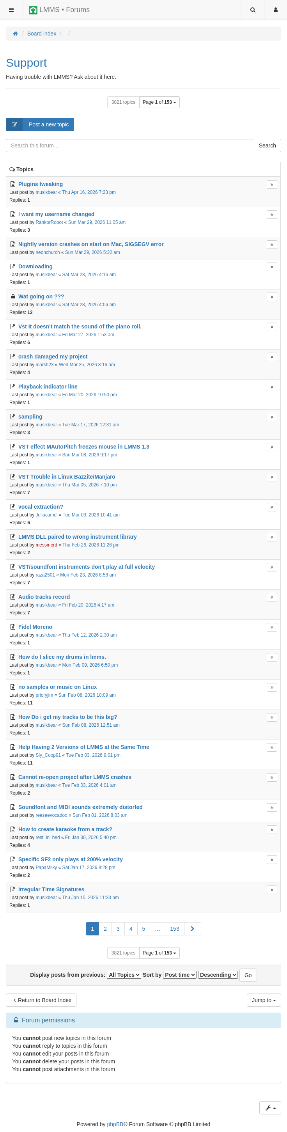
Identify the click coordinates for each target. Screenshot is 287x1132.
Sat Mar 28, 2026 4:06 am (89, 304)
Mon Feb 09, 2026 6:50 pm (90, 665)
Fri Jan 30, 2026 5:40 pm (91, 837)
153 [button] (174, 929)
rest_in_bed (47, 837)
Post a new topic (37, 124)
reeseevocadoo (51, 815)
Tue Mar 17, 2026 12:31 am (90, 425)
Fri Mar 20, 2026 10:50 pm (89, 394)
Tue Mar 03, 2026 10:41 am (91, 515)
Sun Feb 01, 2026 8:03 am (100, 815)
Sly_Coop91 (48, 755)
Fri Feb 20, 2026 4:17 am (88, 605)
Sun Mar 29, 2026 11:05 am (97, 222)
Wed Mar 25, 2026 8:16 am (87, 364)
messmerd (46, 545)
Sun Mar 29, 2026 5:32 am (92, 252)
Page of (159, 102)
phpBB (115, 1124)
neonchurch (47, 252)
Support (26, 62)
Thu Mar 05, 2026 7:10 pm (89, 485)
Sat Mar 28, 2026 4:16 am (89, 274)
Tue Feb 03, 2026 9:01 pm (93, 755)
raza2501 (45, 575)
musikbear (46, 192)
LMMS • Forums (59, 10)
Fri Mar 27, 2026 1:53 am (88, 334)
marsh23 (44, 364)
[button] (192, 928)
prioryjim (44, 695)
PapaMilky (46, 867)
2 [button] (105, 929)
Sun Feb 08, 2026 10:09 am (87, 695)
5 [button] (143, 929)
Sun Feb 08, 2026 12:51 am (91, 725)
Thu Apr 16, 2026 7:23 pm (89, 192)
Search (267, 145)
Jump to (264, 1000)
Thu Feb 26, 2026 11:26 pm (91, 545)
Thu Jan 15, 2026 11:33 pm (90, 897)
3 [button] (118, 929)
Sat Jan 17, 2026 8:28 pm (88, 867)
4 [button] (131, 929)
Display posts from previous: (85, 975)
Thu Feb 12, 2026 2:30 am (89, 635)
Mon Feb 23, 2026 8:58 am (88, 575)
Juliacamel (46, 515)
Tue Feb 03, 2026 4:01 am (89, 785)
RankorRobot (49, 222)
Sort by (170, 975)
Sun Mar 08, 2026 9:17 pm (89, 455)
